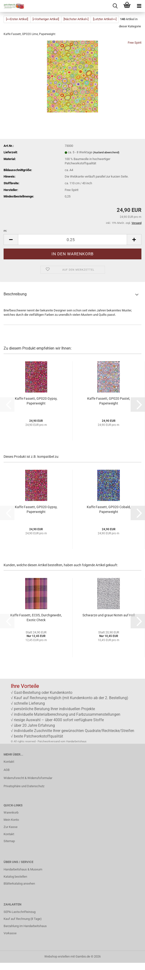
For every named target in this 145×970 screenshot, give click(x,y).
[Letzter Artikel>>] (104, 19)
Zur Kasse (10, 827)
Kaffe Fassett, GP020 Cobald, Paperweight (109, 509)
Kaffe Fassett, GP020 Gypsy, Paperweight (36, 401)
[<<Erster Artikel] (17, 19)
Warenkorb (11, 812)
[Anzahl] (72, 239)
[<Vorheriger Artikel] (46, 19)
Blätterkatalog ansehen (19, 883)
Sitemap (9, 841)
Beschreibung (15, 294)
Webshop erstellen (57, 956)
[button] (11, 239)
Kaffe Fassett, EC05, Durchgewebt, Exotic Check (36, 617)
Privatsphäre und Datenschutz (24, 786)
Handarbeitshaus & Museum (23, 869)
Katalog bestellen (15, 876)
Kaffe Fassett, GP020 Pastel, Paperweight (108, 401)
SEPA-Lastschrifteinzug (19, 912)
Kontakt (9, 761)
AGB (7, 770)
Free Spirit (134, 42)
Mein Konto (11, 819)
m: (5, 230)
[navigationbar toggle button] (139, 6)
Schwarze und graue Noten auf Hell (108, 615)
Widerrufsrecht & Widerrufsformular (28, 778)
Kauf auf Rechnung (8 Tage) (23, 919)
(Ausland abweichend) (106, 152)
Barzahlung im (13, 926)
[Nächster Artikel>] (76, 19)
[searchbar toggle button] (115, 6)
